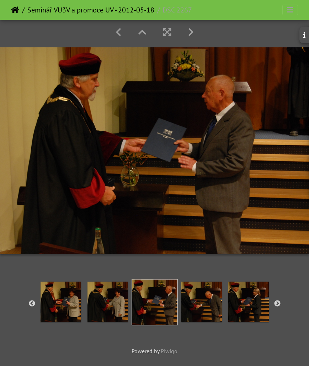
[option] (60, 302)
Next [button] (277, 303)
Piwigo (169, 351)
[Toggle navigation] (290, 10)
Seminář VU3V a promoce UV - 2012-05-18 (90, 10)
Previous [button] (32, 303)
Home (15, 10)
